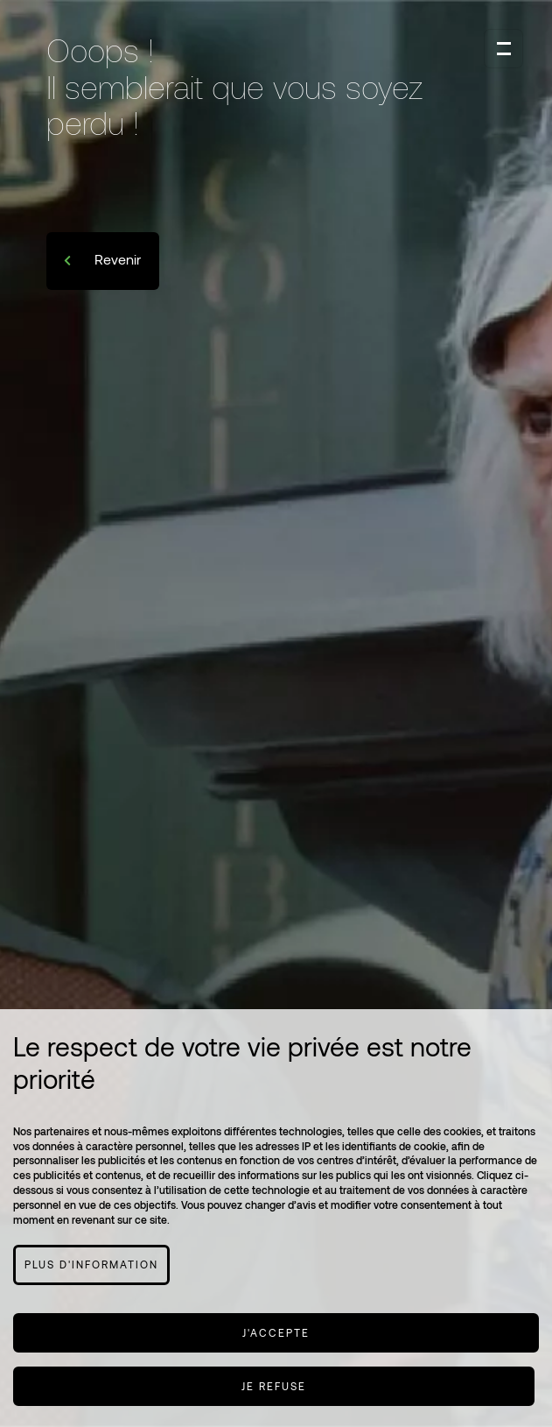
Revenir (116, 259)
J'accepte (276, 1332)
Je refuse (273, 1386)
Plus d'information (91, 1264)
